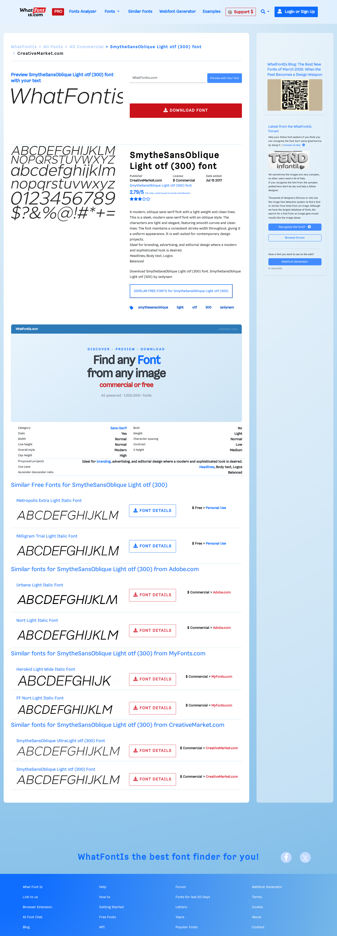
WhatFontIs (24, 47)
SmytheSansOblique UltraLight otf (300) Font (60, 741)
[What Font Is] (33, 11)
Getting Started (111, 907)
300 (208, 307)
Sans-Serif (118, 428)
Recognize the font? (295, 227)
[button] (265, 12)
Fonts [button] (110, 12)
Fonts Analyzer (82, 12)
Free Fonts (107, 917)
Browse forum (295, 237)
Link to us (30, 897)
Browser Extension (37, 907)
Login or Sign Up (296, 12)
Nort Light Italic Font (37, 620)
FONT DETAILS (152, 510)
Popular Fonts (186, 927)
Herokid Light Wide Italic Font (45, 669)
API (102, 927)
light (180, 307)
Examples (211, 12)
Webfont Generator (177, 12)
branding (104, 462)
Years (180, 917)
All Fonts (53, 47)
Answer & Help (294, 145)
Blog (26, 927)
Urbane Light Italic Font (39, 585)
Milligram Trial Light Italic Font (46, 536)
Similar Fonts (140, 12)
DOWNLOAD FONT (185, 110)
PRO (58, 12)
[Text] (167, 78)
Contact (258, 927)
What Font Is (32, 887)
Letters (181, 907)
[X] (305, 857)
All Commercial (87, 47)
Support (240, 11)
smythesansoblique (153, 307)
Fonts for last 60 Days (193, 897)
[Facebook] (286, 857)
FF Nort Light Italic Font (40, 698)
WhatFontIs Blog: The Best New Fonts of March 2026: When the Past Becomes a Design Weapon (294, 70)
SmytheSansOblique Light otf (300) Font (55, 769)
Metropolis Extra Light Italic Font (49, 500)
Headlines (206, 467)
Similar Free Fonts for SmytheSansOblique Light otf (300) (89, 485)
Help (102, 887)
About (256, 917)
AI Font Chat (32, 917)
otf (194, 307)
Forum (181, 887)
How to (104, 897)
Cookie (257, 907)
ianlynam (227, 307)
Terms (257, 897)
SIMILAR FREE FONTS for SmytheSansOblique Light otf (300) (181, 291)
